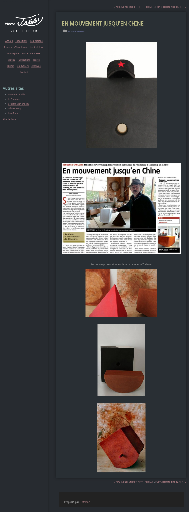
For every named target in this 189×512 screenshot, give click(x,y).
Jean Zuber (14, 113)
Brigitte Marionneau (18, 103)
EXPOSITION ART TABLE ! (170, 7)
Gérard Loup (14, 108)
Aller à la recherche (30, 1)
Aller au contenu (8, 1)
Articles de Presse (76, 31)
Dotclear (85, 502)
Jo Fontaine (14, 99)
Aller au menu (18, 1)
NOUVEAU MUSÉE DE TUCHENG (133, 7)
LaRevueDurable (16, 94)
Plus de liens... (10, 119)
